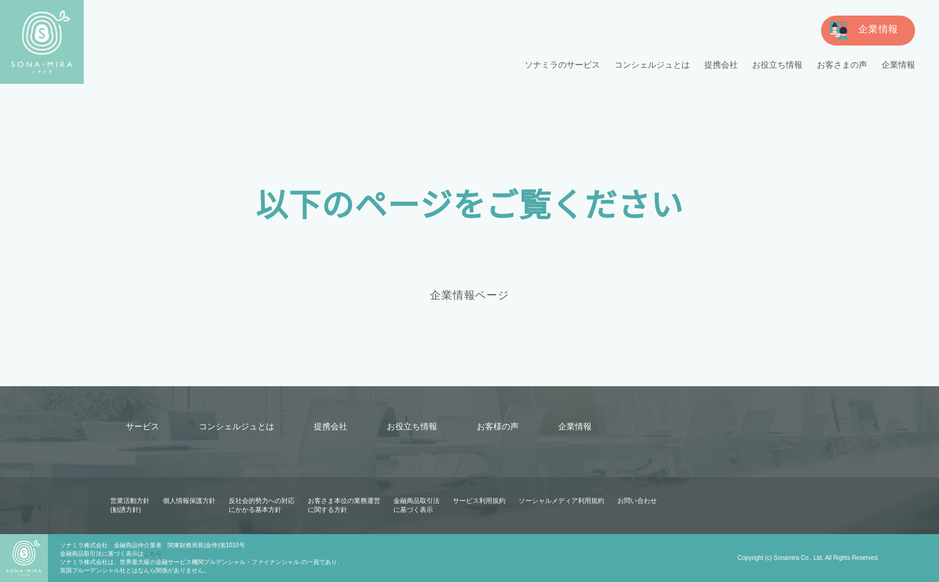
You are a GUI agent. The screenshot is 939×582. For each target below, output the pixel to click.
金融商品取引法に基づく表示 (416, 505)
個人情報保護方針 (189, 500)
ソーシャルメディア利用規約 (561, 500)
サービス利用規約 (479, 500)
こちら (153, 553)
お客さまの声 (842, 65)
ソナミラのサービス (563, 65)
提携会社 (721, 65)
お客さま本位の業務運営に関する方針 (344, 505)
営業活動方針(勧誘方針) (130, 505)
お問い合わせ (636, 500)
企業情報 (898, 65)
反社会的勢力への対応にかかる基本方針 (262, 505)
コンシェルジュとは (652, 65)
